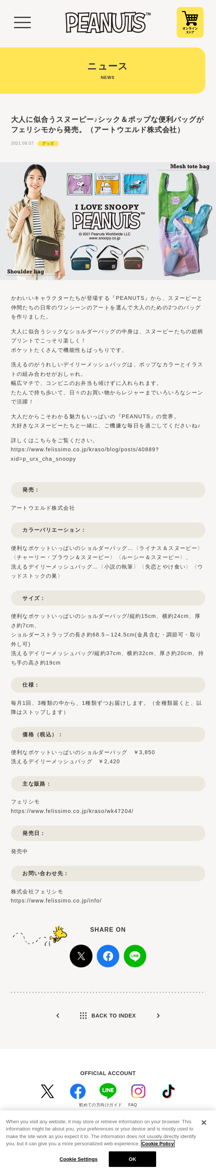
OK (132, 1162)
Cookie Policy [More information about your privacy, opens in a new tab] (158, 1147)
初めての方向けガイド (100, 1104)
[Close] (204, 1126)
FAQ (132, 1104)
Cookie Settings (78, 1162)
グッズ (48, 142)
